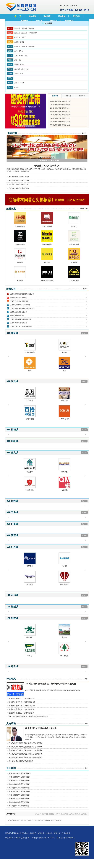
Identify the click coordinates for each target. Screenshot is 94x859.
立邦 (16, 51)
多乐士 (21, 51)
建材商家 (47, 16)
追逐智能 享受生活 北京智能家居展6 (22, 698)
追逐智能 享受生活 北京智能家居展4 (22, 706)
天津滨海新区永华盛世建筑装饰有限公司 (22, 308)
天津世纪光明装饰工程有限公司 (20, 305)
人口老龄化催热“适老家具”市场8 (19, 177)
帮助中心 (24, 833)
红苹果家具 (32, 46)
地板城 (10, 42)
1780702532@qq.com (68, 5)
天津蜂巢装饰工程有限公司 (18, 323)
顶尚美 (16, 74)
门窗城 (10, 60)
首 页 (17, 16)
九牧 (16, 55)
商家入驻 (57, 833)
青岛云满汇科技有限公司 (35, 820)
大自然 (16, 42)
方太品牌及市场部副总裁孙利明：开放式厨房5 (25, 747)
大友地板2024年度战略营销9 (19, 777)
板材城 (10, 83)
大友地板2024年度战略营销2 (19, 802)
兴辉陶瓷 (17, 28)
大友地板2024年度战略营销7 (19, 784)
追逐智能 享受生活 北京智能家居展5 (22, 702)
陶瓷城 (10, 28)
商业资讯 (76, 16)
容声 (21, 74)
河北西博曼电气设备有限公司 (17, 820)
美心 (20, 60)
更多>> (84, 133)
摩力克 (22, 64)
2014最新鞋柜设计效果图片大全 (60, 101)
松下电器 (17, 69)
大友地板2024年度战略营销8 (19, 780)
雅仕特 (21, 55)
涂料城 (10, 51)
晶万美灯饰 (24, 69)
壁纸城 (10, 78)
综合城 (10, 87)
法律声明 (49, 833)
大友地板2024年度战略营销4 (19, 795)
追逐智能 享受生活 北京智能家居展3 (22, 709)
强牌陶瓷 (31, 28)
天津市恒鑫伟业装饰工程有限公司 (20, 319)
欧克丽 (16, 87)
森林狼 (22, 42)
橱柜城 (10, 37)
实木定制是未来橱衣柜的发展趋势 (21, 761)
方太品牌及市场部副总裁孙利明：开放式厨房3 (25, 754)
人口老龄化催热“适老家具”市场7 (19, 184)
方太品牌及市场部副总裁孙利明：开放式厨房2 (25, 757)
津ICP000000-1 (69, 838)
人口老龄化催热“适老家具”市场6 (19, 180)
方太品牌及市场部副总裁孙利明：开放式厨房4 (25, 750)
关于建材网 (66, 833)
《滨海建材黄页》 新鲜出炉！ (47, 165)
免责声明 (41, 833)
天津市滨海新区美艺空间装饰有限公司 (22, 294)
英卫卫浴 (17, 33)
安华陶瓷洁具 (33, 33)
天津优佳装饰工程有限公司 (18, 312)
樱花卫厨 (17, 37)
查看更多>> (84, 208)
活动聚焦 (61, 16)
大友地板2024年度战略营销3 (19, 798)
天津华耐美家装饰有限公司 (18, 297)
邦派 (25, 55)
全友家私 (17, 46)
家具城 (10, 46)
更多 (86, 679)
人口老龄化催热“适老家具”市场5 (19, 188)
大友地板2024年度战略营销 (19, 806)
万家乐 (23, 37)
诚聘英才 (16, 833)
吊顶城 (10, 74)
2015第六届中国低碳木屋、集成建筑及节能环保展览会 (28, 716)
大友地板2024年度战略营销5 (19, 791)
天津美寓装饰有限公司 (17, 315)
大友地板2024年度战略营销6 (19, 788)
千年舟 (22, 83)
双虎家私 (24, 46)
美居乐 (16, 64)
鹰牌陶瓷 (24, 28)
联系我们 (8, 833)
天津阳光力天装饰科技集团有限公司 (21, 326)
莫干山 (16, 83)
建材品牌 (32, 16)
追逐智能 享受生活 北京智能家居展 (21, 713)
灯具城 (10, 69)
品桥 (16, 60)
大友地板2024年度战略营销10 (20, 773)
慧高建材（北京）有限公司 (53, 820)
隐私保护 (33, 833)
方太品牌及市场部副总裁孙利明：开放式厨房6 (25, 743)
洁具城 (10, 33)
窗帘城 (10, 64)
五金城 (10, 55)
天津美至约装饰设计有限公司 (19, 301)
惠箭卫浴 (24, 33)
